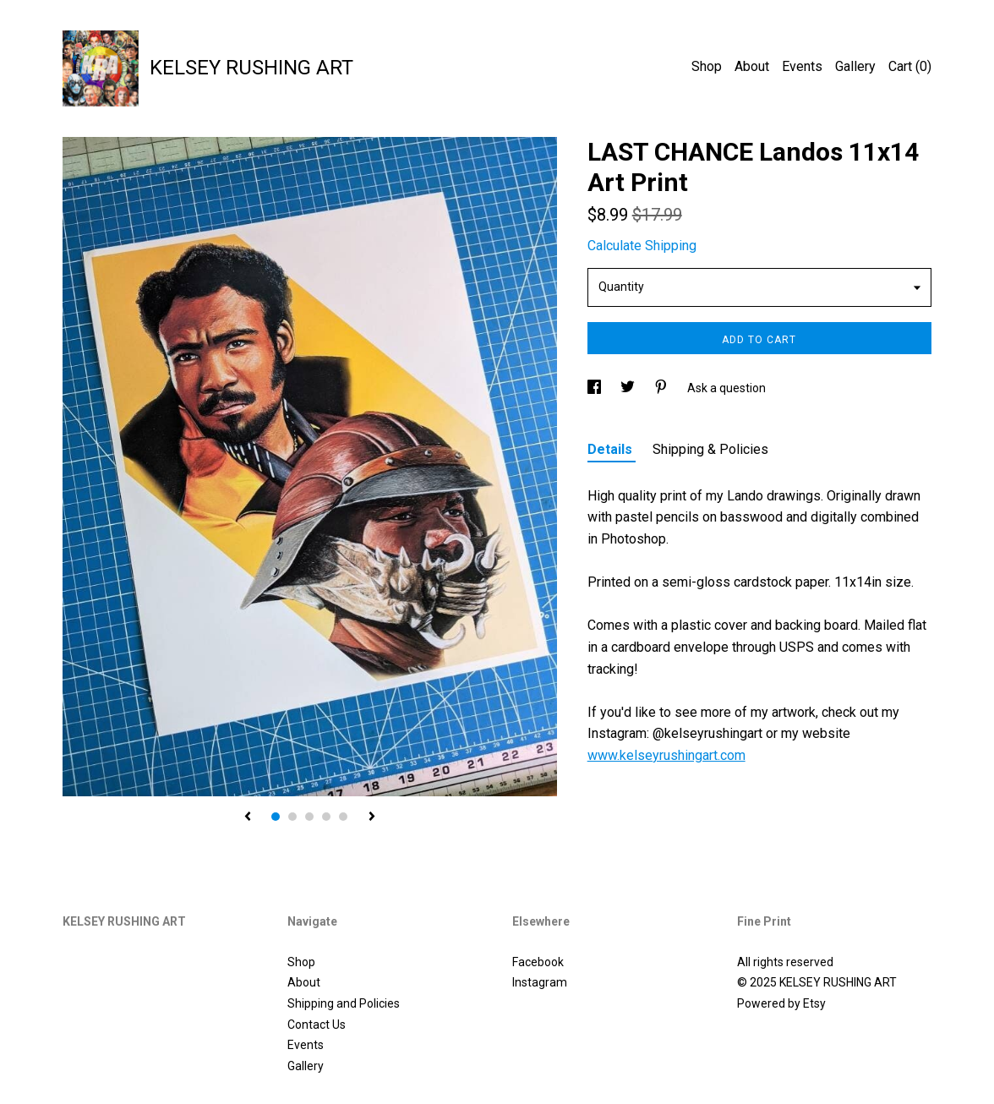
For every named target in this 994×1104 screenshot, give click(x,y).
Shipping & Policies (710, 449)
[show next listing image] (372, 817)
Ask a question (726, 388)
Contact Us (316, 1024)
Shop (706, 66)
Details (611, 449)
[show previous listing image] (247, 817)
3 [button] (309, 816)
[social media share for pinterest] (662, 388)
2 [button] (292, 816)
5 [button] (343, 816)
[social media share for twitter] (628, 388)
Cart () (909, 66)
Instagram (539, 982)
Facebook (538, 962)
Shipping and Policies (343, 1003)
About (752, 66)
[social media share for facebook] (595, 388)
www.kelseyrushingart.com (666, 755)
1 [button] (275, 816)
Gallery (855, 66)
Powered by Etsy (781, 1003)
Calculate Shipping (641, 246)
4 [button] (326, 816)
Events (802, 66)
